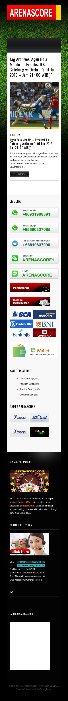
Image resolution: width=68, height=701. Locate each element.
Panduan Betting (28, 384)
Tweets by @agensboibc (21, 601)
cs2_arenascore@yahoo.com (31, 565)
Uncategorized (27, 395)
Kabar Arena (26, 378)
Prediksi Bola (26, 389)
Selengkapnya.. (19, 174)
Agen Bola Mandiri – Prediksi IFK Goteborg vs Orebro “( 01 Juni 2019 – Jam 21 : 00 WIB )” (32, 143)
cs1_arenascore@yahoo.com (31, 562)
